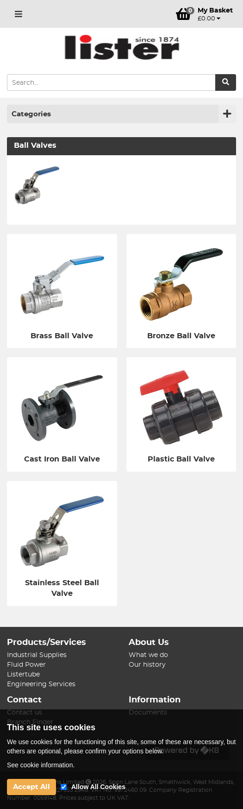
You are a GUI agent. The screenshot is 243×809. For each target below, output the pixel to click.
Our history (147, 665)
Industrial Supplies (37, 655)
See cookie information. (41, 765)
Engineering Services (41, 684)
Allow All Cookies (98, 786)
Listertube (23, 674)
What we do (148, 655)
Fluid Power (26, 665)
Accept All (31, 787)
